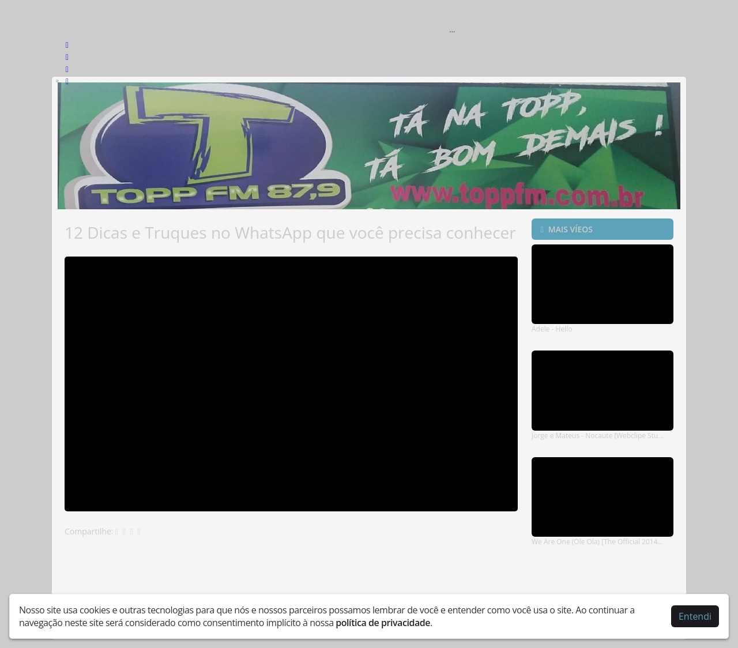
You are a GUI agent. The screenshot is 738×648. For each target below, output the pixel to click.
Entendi (695, 616)
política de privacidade (383, 622)
